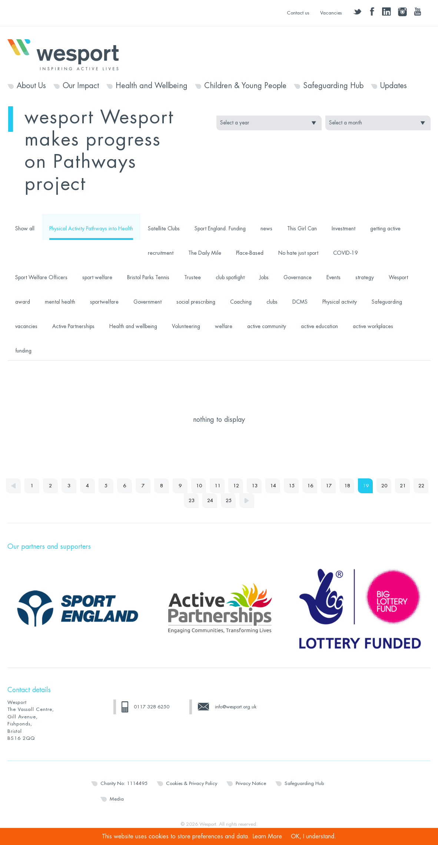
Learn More (267, 836)
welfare (223, 326)
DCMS (300, 301)
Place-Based (249, 252)
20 (384, 485)
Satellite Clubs (164, 228)
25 (229, 500)
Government (147, 301)
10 (199, 485)
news (266, 228)
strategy (364, 277)
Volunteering (186, 326)
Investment (343, 228)
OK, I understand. (313, 836)
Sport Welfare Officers (41, 277)
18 (347, 485)
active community (266, 326)
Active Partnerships (73, 326)
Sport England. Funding (220, 228)
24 (210, 500)
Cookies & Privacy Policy (191, 783)
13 (255, 485)
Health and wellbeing (133, 326)
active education (319, 326)
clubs (272, 301)
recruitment (160, 252)
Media (117, 798)
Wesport (66, 54)
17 (329, 485)
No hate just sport (298, 252)
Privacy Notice (251, 783)
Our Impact (81, 86)
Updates (393, 86)
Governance (297, 277)
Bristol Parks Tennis (148, 277)
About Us (31, 86)
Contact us (298, 12)
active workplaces (373, 326)
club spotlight (230, 277)
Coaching (241, 301)
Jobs (264, 277)
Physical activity (339, 301)
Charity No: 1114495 (123, 783)
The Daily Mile (204, 252)
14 (273, 485)
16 (310, 485)
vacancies (26, 326)
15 (292, 485)
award (22, 301)
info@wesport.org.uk (235, 706)
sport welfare (97, 277)
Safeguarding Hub (333, 86)
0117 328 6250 (151, 706)
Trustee (192, 277)
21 (403, 485)
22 (421, 485)
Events (333, 277)
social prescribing (195, 301)
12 (236, 485)
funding (23, 350)
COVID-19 (345, 252)
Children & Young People (245, 86)
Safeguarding (387, 301)
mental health (60, 301)
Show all (24, 228)
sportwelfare (104, 301)
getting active (385, 228)
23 (192, 500)
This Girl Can (302, 228)
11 (217, 485)
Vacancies (331, 12)
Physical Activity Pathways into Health (91, 228)
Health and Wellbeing (152, 86)
